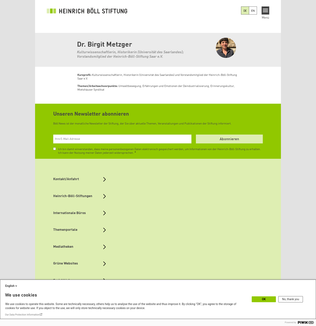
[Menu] (265, 10)
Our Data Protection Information (22, 314)
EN (253, 10)
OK (264, 299)
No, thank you (290, 299)
